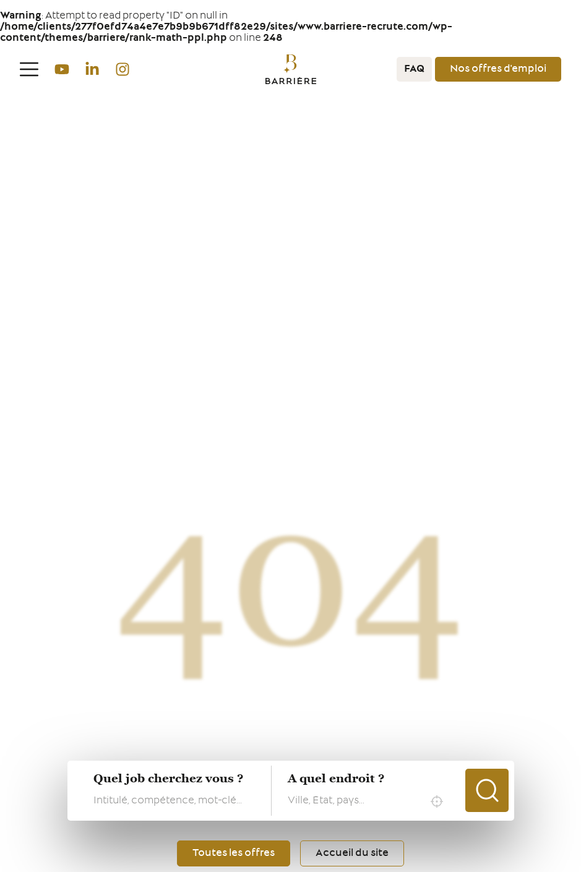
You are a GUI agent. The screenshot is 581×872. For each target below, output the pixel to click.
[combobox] (369, 801)
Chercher (487, 790)
